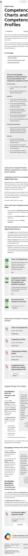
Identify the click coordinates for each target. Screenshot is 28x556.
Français (23, 1)
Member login (14, 333)
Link (12, 272)
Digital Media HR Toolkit (13, 62)
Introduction (9, 31)
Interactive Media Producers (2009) (16, 60)
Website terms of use (9, 553)
